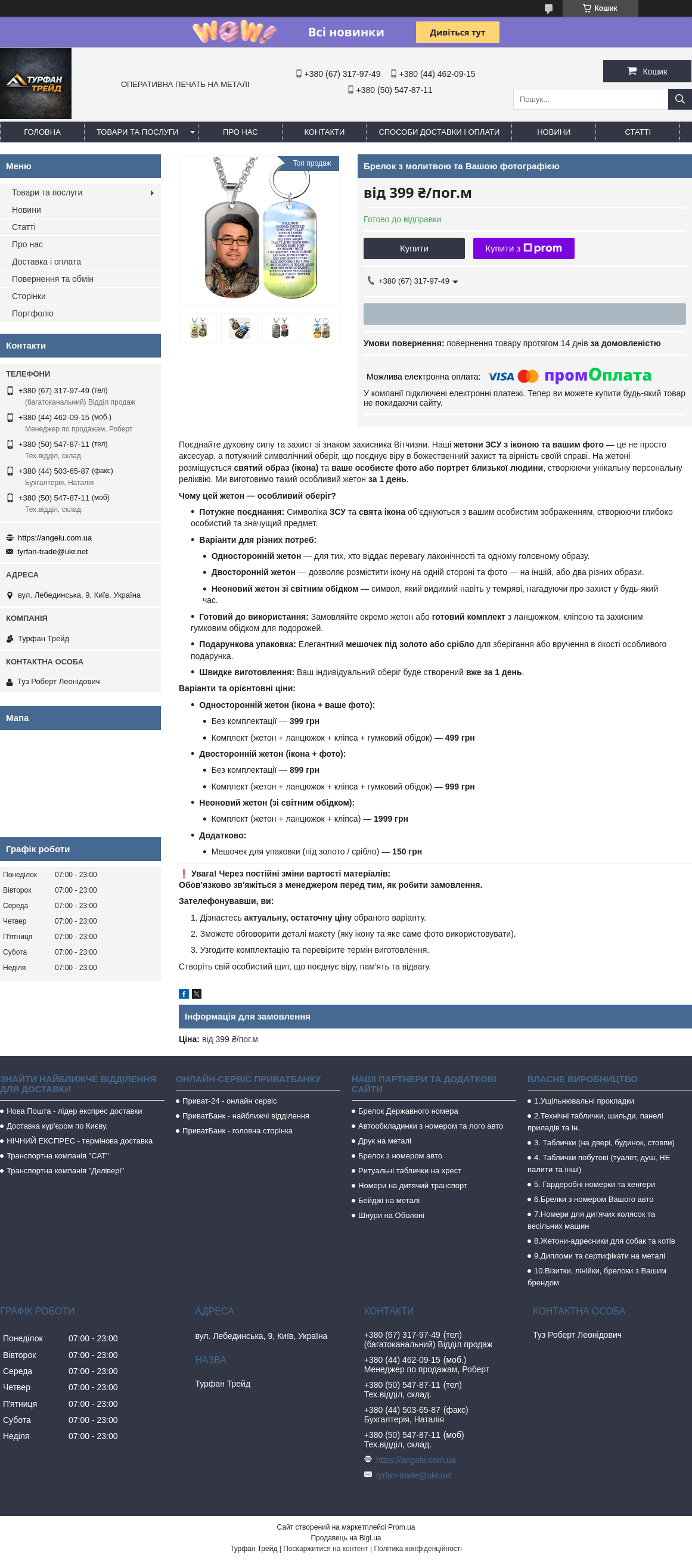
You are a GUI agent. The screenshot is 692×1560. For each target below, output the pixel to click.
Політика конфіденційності (418, 1549)
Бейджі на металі (389, 1200)
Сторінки (29, 296)
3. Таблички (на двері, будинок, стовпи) (604, 1142)
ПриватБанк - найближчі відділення (245, 1115)
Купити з (523, 248)
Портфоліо (33, 313)
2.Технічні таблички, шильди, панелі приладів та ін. (595, 1121)
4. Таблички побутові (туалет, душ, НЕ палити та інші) (598, 1163)
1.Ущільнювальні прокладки (584, 1100)
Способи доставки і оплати (438, 132)
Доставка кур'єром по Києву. (57, 1125)
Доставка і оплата (46, 261)
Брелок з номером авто (400, 1155)
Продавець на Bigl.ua (346, 1538)
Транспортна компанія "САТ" (57, 1155)
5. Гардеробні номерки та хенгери (594, 1184)
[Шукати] (680, 99)
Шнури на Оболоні (391, 1215)
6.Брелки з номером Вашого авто (593, 1199)
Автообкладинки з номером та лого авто (430, 1125)
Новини (553, 132)
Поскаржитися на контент (325, 1549)
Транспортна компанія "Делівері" (65, 1170)
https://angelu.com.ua (55, 537)
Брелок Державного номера (408, 1111)
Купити (414, 248)
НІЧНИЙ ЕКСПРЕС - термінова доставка (80, 1140)
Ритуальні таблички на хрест (409, 1170)
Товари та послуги (137, 132)
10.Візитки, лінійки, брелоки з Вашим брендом (596, 1276)
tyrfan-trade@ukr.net (52, 551)
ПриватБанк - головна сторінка (237, 1130)
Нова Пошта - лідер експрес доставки (74, 1111)
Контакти (324, 132)
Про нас (240, 132)
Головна (42, 132)
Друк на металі (384, 1140)
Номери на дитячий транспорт (412, 1185)
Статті (638, 132)
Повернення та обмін (53, 279)
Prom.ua (401, 1527)
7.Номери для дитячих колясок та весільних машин (591, 1220)
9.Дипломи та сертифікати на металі (599, 1255)
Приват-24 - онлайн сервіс (229, 1100)
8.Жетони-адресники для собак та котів (604, 1240)
